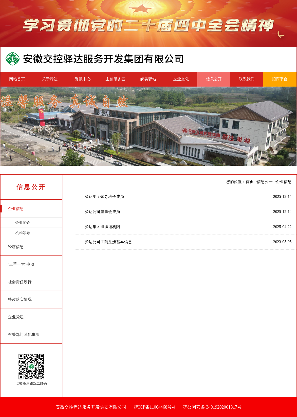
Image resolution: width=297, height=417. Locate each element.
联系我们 (247, 79)
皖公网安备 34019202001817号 (212, 407)
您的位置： (236, 182)
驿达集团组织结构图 (102, 227)
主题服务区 (115, 79)
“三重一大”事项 (17, 264)
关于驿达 (50, 79)
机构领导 (15, 234)
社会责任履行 (16, 282)
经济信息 (12, 247)
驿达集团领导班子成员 (104, 196)
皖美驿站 (148, 79)
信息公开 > (266, 182)
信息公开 (214, 79)
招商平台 (280, 79)
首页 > (251, 182)
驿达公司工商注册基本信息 (108, 242)
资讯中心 (83, 79)
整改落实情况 (16, 299)
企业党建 (12, 317)
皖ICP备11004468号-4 (154, 407)
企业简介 (15, 224)
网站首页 (17, 79)
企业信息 (12, 208)
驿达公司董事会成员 (102, 211)
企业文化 (181, 79)
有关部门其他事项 (19, 334)
